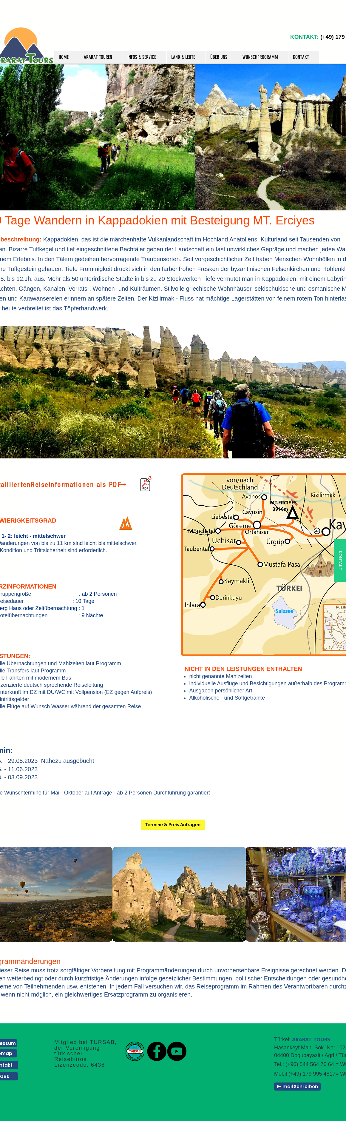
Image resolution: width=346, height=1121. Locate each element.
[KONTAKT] (340, 560)
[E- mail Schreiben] (297, 1086)
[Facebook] (156, 1051)
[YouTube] (176, 1051)
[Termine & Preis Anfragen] (173, 825)
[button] (101, 57)
